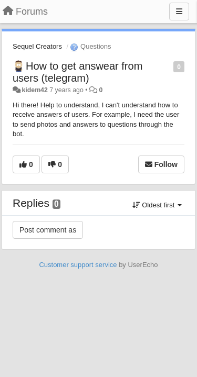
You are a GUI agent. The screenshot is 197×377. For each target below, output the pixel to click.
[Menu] (179, 11)
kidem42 (34, 90)
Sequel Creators (37, 46)
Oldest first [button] (157, 205)
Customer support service (78, 265)
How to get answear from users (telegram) (77, 72)
